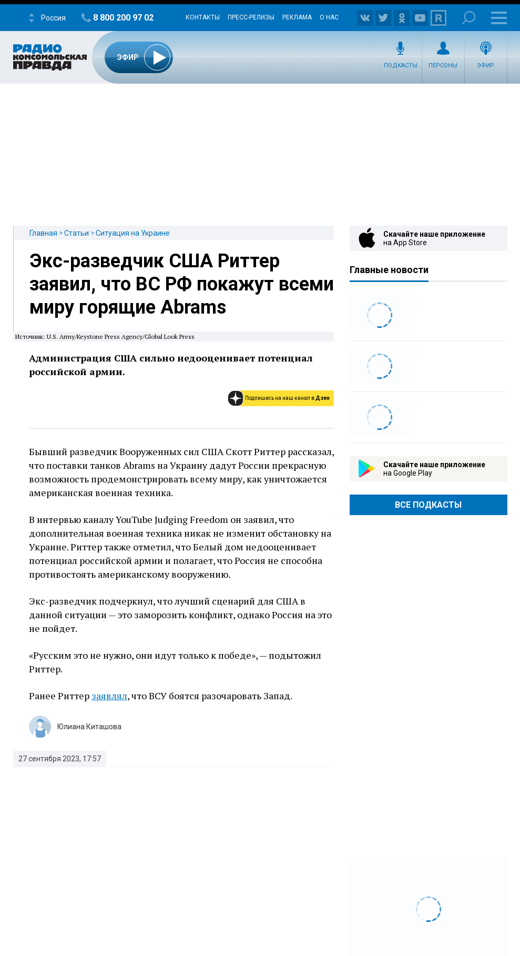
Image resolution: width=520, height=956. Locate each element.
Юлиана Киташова (89, 726)
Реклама (297, 17)
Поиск (468, 17)
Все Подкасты (428, 505)
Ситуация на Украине (133, 233)
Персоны (443, 65)
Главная (43, 233)
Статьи (76, 233)
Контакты (203, 17)
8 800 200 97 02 (123, 18)
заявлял (109, 695)
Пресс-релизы (251, 17)
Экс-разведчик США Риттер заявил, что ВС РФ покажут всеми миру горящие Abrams (181, 284)
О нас (329, 17)
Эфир (485, 65)
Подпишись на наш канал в (287, 398)
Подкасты (400, 65)
